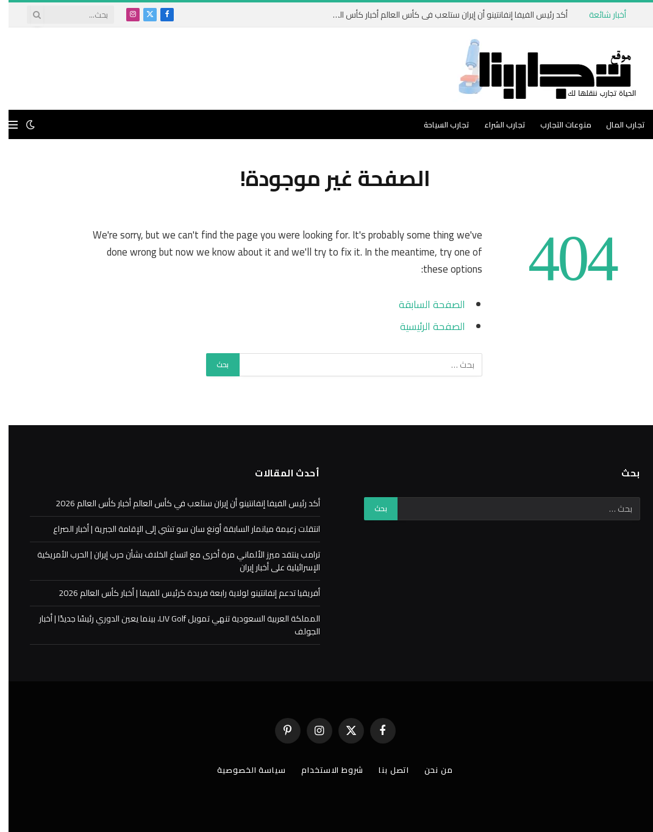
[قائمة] (4, 124)
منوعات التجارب (557, 124)
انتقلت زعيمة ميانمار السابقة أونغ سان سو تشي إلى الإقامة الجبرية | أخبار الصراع (178, 529)
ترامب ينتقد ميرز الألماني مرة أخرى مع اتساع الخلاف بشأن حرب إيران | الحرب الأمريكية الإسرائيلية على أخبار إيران (170, 561)
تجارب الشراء (496, 124)
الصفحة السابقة (423, 304)
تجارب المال (617, 124)
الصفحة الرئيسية (424, 326)
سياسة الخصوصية (243, 769)
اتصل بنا (385, 769)
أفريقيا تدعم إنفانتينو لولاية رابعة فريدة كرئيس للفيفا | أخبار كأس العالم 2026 (181, 593)
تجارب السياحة (438, 124)
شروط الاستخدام (324, 769)
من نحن (430, 769)
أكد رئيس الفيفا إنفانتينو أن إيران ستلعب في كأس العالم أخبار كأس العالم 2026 (437, 14)
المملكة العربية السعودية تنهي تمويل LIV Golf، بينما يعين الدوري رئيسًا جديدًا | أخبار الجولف (171, 625)
